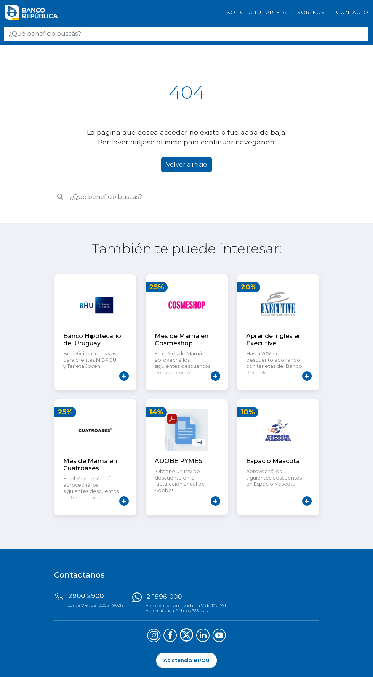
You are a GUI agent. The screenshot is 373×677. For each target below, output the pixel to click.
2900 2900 (86, 596)
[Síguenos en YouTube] (219, 636)
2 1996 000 (164, 596)
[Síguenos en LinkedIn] (203, 636)
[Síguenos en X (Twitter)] (186, 636)
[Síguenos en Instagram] (153, 636)
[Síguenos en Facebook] (170, 636)
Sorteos (311, 12)
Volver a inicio (186, 164)
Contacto (352, 12)
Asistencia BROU (186, 660)
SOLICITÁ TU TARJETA (257, 12)
